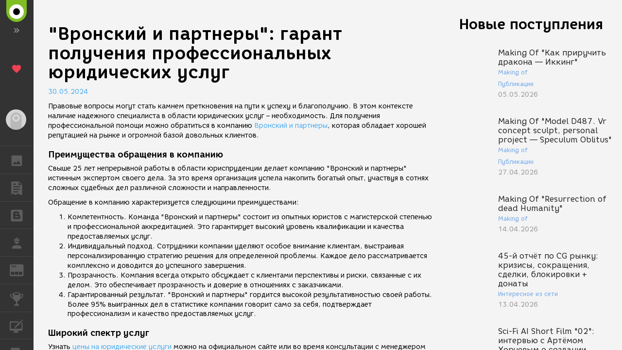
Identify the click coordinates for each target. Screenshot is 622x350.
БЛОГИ (22, 214)
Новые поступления (531, 24)
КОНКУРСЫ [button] (22, 298)
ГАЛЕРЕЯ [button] (22, 160)
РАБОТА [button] (22, 242)
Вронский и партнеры (291, 126)
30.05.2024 (68, 92)
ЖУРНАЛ (22, 269)
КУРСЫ (22, 324)
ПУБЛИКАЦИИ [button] (22, 187)
